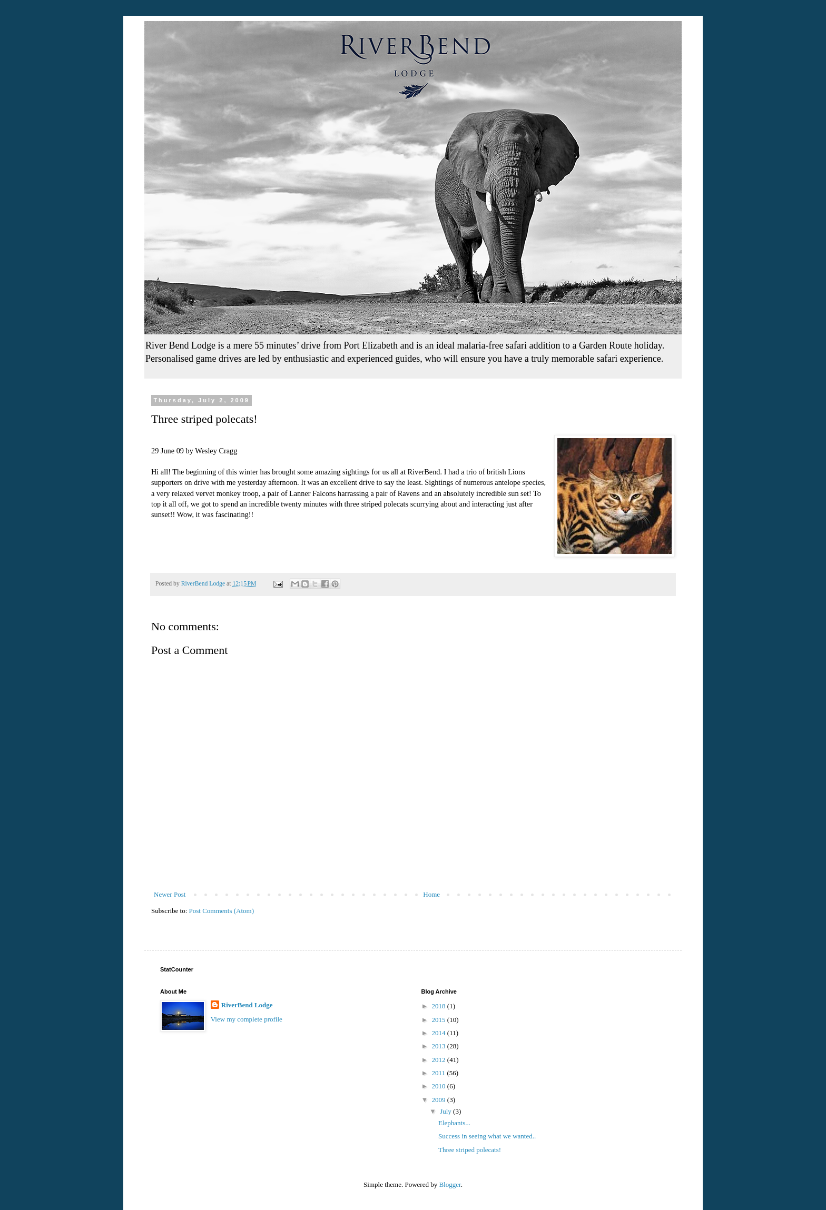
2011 (439, 1073)
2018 (439, 1006)
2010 (439, 1086)
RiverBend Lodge (247, 1005)
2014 (439, 1033)
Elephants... (454, 1123)
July (446, 1111)
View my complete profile (246, 1019)
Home (431, 894)
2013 (439, 1046)
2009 (439, 1100)
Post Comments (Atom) (221, 911)
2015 (439, 1020)
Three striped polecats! (469, 1150)
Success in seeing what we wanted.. (487, 1136)
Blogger (449, 1184)
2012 (439, 1060)
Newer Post (169, 894)
